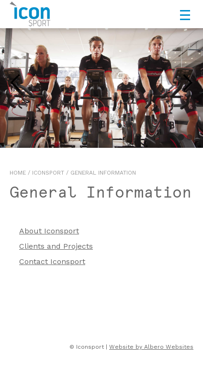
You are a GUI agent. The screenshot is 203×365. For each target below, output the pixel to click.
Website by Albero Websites (151, 346)
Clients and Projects (56, 246)
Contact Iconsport (52, 261)
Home (18, 172)
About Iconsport (49, 230)
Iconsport (48, 172)
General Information (103, 172)
